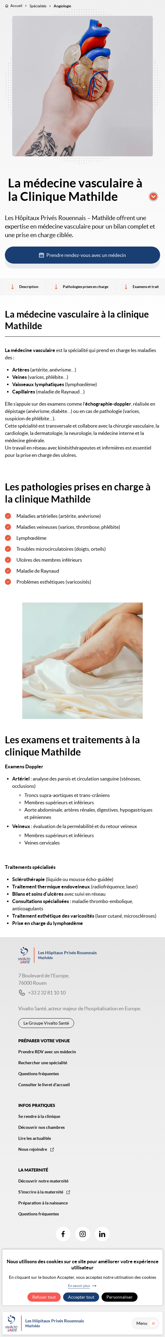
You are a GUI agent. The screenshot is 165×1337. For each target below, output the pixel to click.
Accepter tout (81, 1297)
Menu (146, 1323)
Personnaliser (119, 1297)
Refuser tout (44, 1297)
